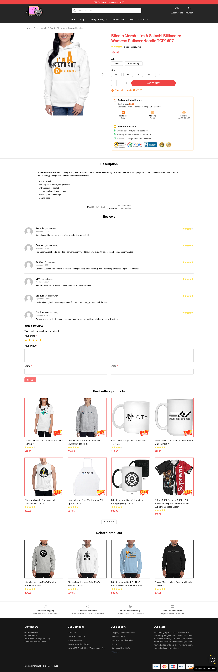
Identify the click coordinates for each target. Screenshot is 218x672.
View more (109, 522)
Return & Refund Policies (122, 640)
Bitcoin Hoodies (124, 205)
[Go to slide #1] (58, 122)
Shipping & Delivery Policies (123, 632)
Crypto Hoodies (75, 28)
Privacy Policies (75, 640)
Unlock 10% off (212, 660)
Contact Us (116, 644)
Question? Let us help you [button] (205, 669)
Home (27, 28)
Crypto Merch (40, 28)
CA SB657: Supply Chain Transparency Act (86, 648)
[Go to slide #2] (73, 122)
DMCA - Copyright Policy (78, 644)
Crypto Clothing (57, 28)
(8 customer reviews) (132, 47)
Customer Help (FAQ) (121, 648)
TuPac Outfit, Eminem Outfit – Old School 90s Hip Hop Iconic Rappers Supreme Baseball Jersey (172, 503)
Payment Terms (118, 636)
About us (72, 632)
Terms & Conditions (76, 636)
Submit (30, 380)
